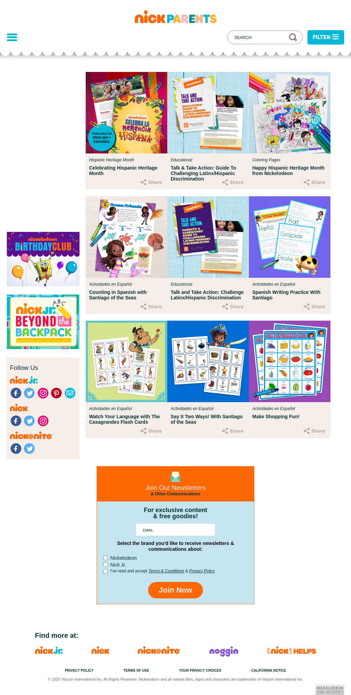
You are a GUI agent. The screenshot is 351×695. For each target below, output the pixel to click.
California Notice (268, 670)
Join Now (175, 590)
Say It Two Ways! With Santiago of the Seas (207, 419)
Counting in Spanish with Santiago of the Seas (118, 294)
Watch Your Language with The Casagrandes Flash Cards (124, 419)
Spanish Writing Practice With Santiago (286, 294)
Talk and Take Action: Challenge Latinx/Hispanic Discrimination (207, 294)
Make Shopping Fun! (276, 416)
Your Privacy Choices (200, 670)
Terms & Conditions (166, 571)
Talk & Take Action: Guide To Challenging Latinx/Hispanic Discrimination (203, 173)
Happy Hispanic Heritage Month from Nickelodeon (288, 170)
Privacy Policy (202, 571)
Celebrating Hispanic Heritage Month (123, 170)
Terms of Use (136, 670)
